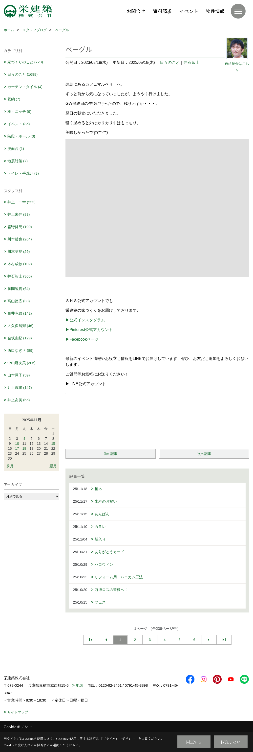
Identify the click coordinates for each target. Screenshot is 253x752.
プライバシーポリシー (119, 738)
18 (24, 448)
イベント (188, 11)
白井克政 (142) (19, 313)
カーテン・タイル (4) (25, 87)
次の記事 (204, 454)
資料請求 (162, 11)
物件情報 (215, 11)
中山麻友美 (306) (21, 363)
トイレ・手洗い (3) (23, 173)
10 (17, 444)
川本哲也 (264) (19, 239)
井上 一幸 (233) (21, 202)
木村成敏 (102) (19, 264)
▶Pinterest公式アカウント (89, 330)
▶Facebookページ (82, 339)
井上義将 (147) (19, 387)
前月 (10, 466)
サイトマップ (17, 712)
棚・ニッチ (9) (19, 111)
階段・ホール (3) (21, 136)
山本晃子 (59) (18, 375)
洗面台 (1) (15, 148)
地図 (79, 685)
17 (17, 448)
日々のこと (170, 62)
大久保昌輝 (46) (20, 326)
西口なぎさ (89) (20, 350)
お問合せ (135, 11)
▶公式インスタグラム (85, 320)
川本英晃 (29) (18, 251)
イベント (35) (18, 124)
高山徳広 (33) (18, 301)
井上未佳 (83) (18, 214)
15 (53, 444)
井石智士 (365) (19, 276)
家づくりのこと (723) (25, 62)
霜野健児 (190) (19, 227)
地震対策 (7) (17, 161)
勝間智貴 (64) (18, 288)
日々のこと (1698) (22, 74)
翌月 (53, 466)
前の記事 (110, 454)
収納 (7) (14, 99)
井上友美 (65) (18, 400)
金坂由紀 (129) (19, 338)
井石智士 (191, 62)
